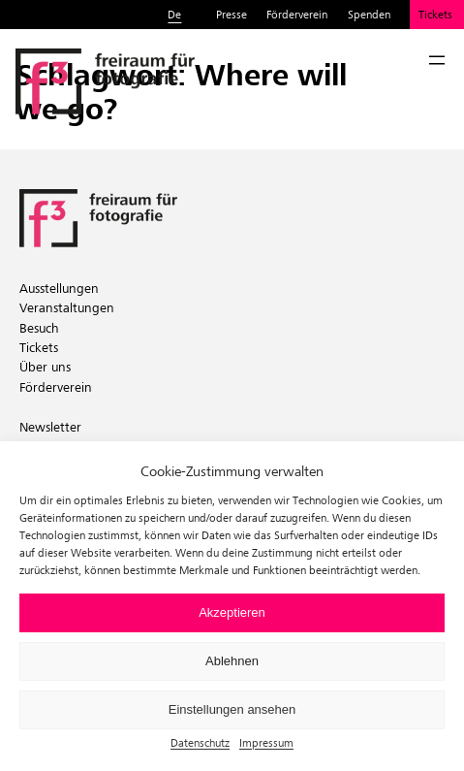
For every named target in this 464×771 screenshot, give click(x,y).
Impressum (266, 742)
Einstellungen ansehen (232, 709)
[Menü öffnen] (437, 60)
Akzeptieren (232, 612)
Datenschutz (200, 742)
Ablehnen (232, 661)
